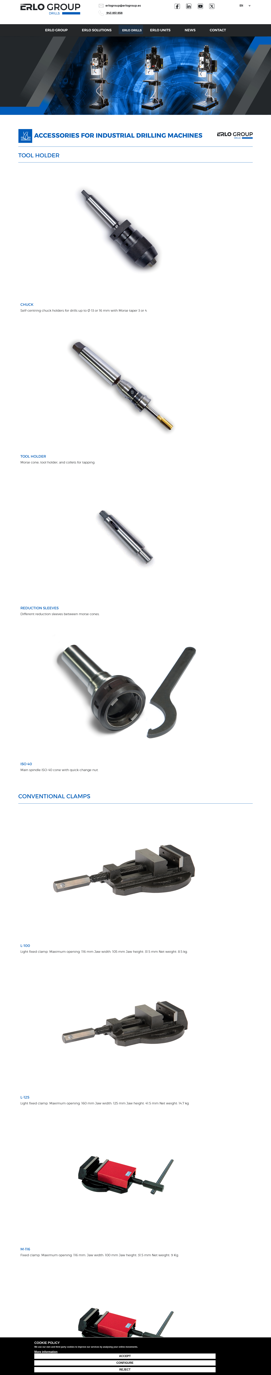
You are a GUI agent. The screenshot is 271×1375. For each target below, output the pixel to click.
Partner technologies (72, 1312)
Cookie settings (215, 1349)
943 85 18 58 (225, 1305)
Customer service (187, 1306)
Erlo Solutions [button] (91, 32)
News (196, 32)
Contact (224, 32)
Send (192, 1259)
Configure (216, 1362)
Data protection (156, 1349)
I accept (28, 1267)
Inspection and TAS (110, 1328)
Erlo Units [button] (166, 32)
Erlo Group (50, 32)
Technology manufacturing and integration (125, 1312)
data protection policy (52, 1267)
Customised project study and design (121, 1306)
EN (241, 5)
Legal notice (127, 1349)
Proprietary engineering (113, 1317)
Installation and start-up (113, 1323)
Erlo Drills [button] (131, 32)
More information (46, 1367)
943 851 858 (111, 13)
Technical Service (187, 1312)
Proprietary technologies (74, 1306)
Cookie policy (186, 1349)
